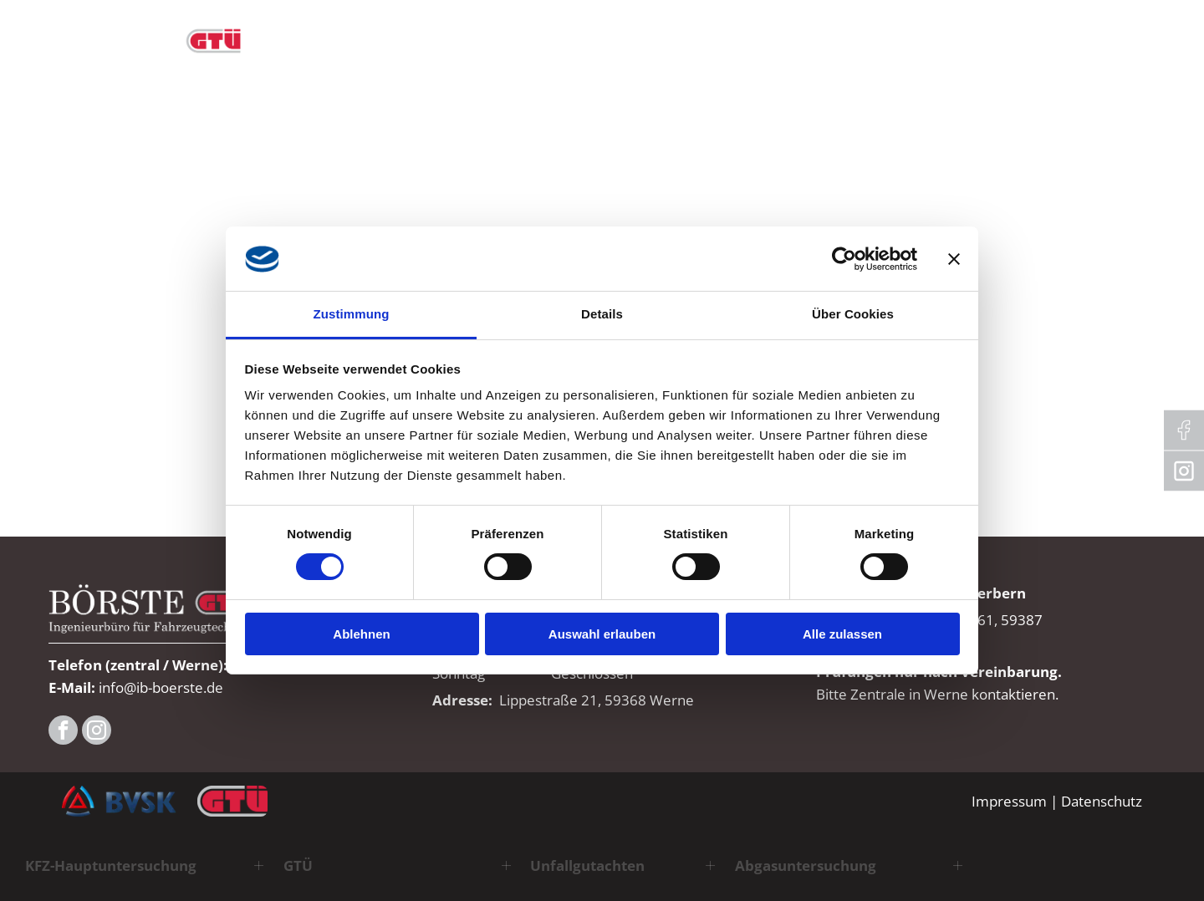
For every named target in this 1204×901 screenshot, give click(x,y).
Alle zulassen (842, 634)
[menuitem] (410, 33)
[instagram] (96, 732)
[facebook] (63, 732)
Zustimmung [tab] (352, 314)
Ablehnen (361, 634)
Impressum (1009, 801)
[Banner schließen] (954, 259)
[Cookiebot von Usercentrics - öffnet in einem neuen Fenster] (844, 259)
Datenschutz (1101, 801)
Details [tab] (602, 314)
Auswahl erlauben (602, 634)
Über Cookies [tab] (853, 314)
